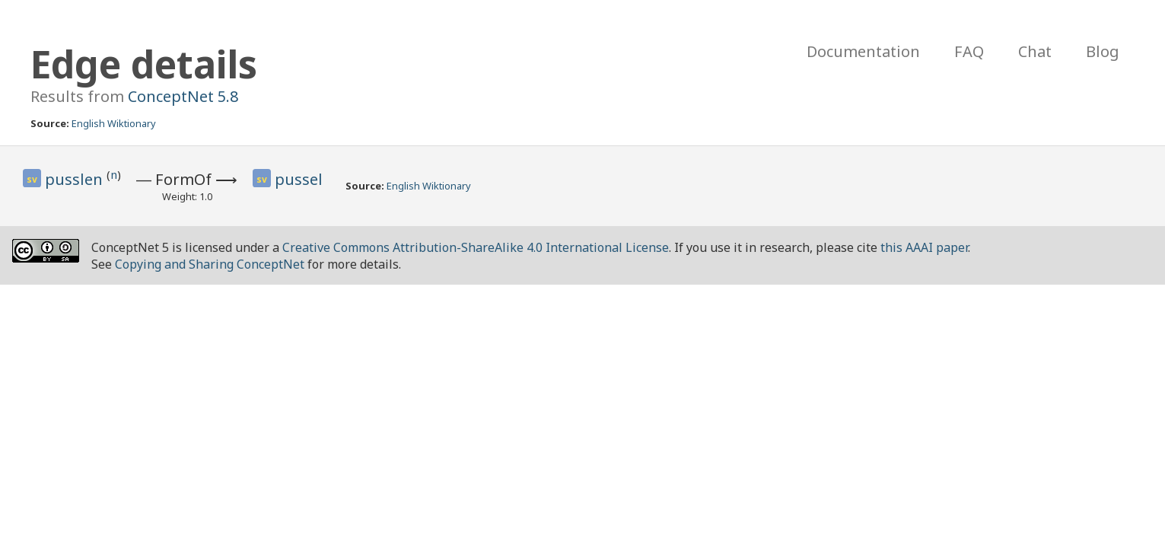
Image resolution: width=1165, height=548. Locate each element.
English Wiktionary (114, 123)
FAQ (969, 51)
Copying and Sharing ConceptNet (209, 264)
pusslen (76, 179)
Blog (1102, 51)
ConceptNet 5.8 (183, 96)
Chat (1035, 51)
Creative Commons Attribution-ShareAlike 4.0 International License (475, 247)
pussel (299, 179)
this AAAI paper (924, 247)
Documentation (863, 51)
